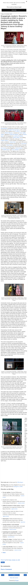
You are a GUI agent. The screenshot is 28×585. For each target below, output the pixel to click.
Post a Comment (6, 569)
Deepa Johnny (16, 137)
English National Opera (14, 129)
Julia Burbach (4, 128)
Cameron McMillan (18, 136)
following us (20, 482)
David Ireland (19, 148)
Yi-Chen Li (17, 131)
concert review (21, 503)
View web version (14, 577)
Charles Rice (13, 142)
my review (23, 143)
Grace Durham (15, 149)
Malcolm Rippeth (14, 134)
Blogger (17, 580)
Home (4, 552)
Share (3, 562)
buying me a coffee (18, 486)
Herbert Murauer (9, 133)
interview (23, 522)
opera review (14, 508)
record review (11, 536)
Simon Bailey (9, 145)
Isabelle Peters (6, 149)
